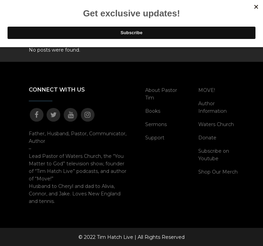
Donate (207, 138)
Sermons (156, 124)
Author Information (212, 107)
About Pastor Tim (161, 94)
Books (152, 111)
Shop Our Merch (218, 172)
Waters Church (216, 124)
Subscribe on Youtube (213, 155)
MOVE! (206, 90)
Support (154, 138)
